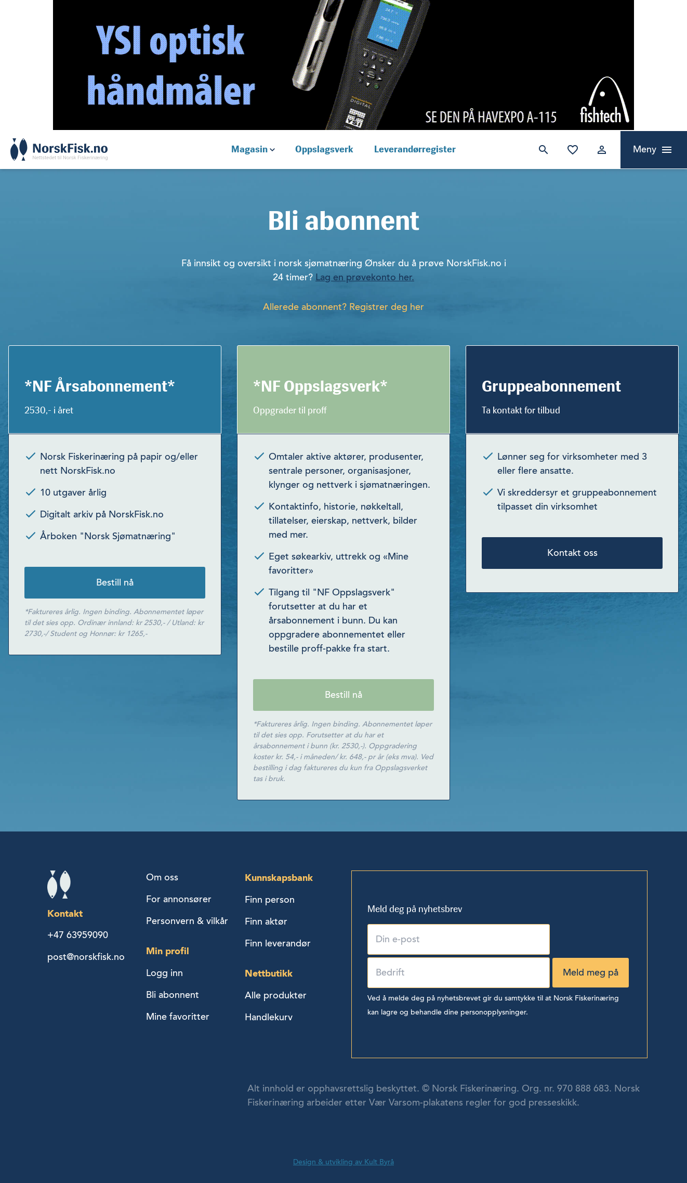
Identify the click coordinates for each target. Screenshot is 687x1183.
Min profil (167, 950)
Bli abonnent (172, 994)
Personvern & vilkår (187, 921)
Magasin (249, 149)
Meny (644, 149)
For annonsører (179, 899)
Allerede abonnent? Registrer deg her (343, 307)
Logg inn (599, 149)
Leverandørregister (415, 149)
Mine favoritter (570, 149)
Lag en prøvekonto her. (364, 277)
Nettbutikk (269, 973)
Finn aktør (266, 921)
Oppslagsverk (324, 149)
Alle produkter (276, 995)
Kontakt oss (572, 552)
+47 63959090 (77, 935)
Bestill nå (115, 582)
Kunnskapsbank (279, 877)
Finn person (270, 899)
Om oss (162, 877)
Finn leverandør (278, 943)
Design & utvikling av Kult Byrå (343, 1162)
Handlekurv (269, 1017)
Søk (541, 149)
